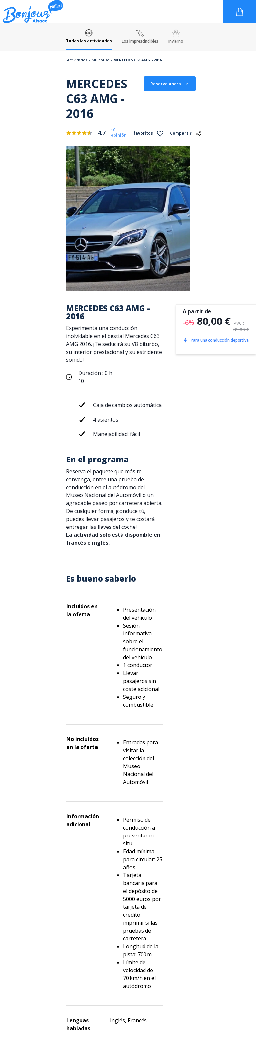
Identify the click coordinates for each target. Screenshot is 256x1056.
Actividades (77, 59)
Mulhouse (100, 59)
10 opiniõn (119, 132)
